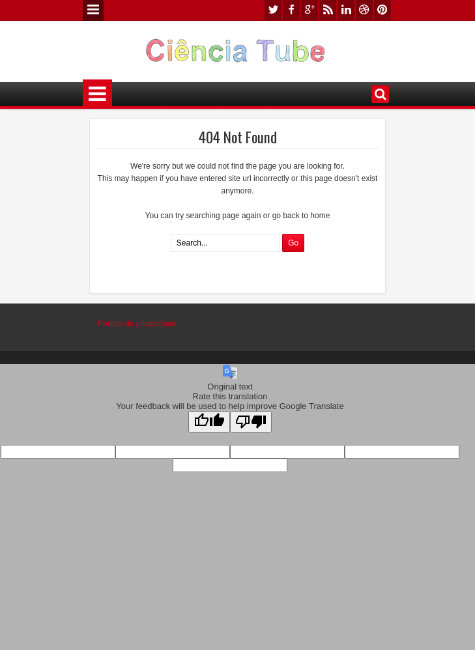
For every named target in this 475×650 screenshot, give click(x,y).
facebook (291, 10)
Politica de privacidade (137, 323)
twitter (273, 10)
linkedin (346, 10)
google (309, 10)
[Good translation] (209, 421)
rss (327, 10)
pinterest (382, 10)
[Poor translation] (251, 421)
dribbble (364, 10)
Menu (93, 10)
